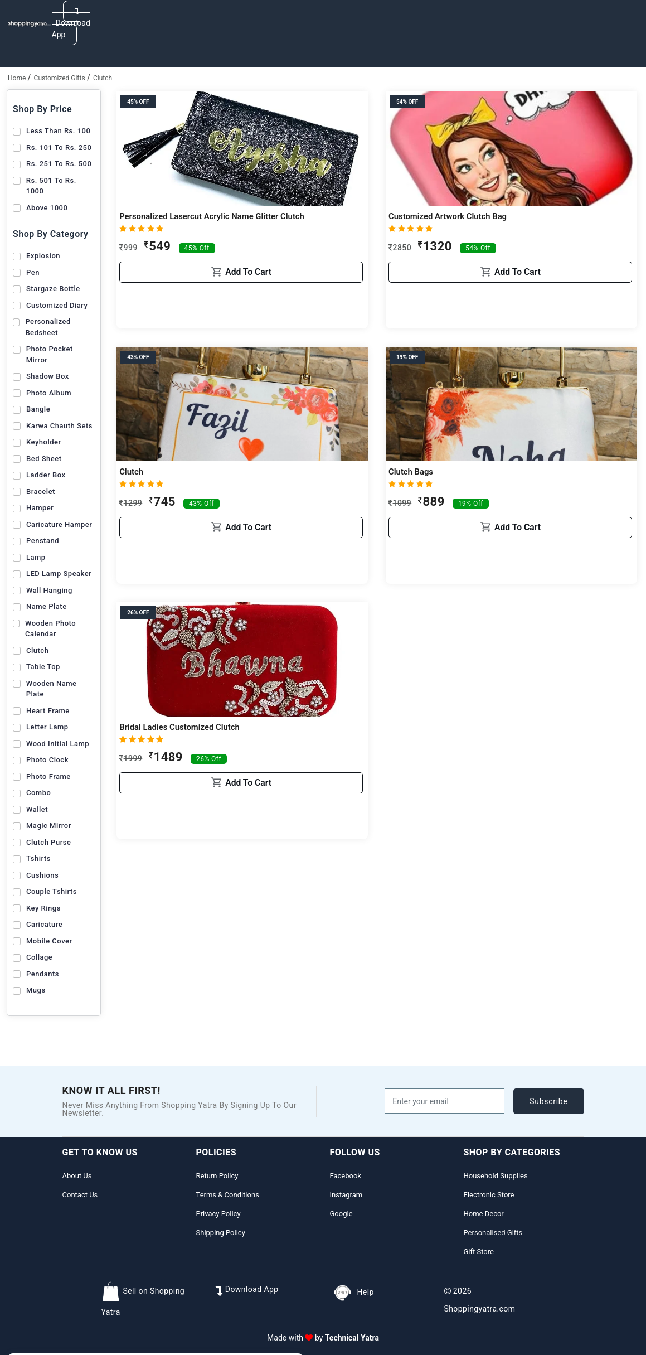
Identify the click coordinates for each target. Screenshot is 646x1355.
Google (341, 1213)
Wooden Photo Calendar (50, 628)
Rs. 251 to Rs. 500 (58, 163)
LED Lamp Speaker (58, 573)
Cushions (42, 875)
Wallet (37, 809)
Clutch (102, 78)
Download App (71, 23)
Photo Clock (47, 760)
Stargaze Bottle (53, 288)
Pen (33, 272)
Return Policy (217, 1176)
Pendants (42, 974)
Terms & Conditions (227, 1195)
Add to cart (241, 313)
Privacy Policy (218, 1213)
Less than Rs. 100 (58, 131)
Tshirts (38, 858)
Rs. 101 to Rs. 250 (58, 147)
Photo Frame (48, 776)
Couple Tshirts (51, 891)
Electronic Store (489, 1195)
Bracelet (40, 491)
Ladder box (45, 475)
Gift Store (479, 1251)
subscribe (548, 1101)
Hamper (40, 508)
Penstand (42, 540)
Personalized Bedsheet (47, 327)
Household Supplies (496, 1176)
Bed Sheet (44, 458)
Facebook (345, 1176)
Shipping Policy (220, 1232)
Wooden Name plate (51, 689)
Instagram (346, 1195)
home (17, 78)
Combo (38, 792)
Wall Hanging (49, 590)
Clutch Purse (48, 842)
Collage (39, 957)
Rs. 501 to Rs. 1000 (51, 186)
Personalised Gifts (493, 1232)
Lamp (36, 557)
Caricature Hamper (59, 524)
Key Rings (43, 908)
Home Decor (484, 1213)
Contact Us (80, 1195)
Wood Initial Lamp (57, 743)
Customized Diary (57, 305)
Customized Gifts (59, 78)
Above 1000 (46, 208)
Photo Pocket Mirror (49, 354)
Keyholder (43, 442)
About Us (77, 1176)
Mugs (36, 990)
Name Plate (46, 606)
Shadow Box (47, 376)
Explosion (43, 255)
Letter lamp (47, 727)
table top (43, 666)
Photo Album (48, 393)
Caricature (44, 924)
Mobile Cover (49, 941)
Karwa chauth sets (59, 426)
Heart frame (48, 710)
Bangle (38, 409)
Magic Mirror (48, 825)
